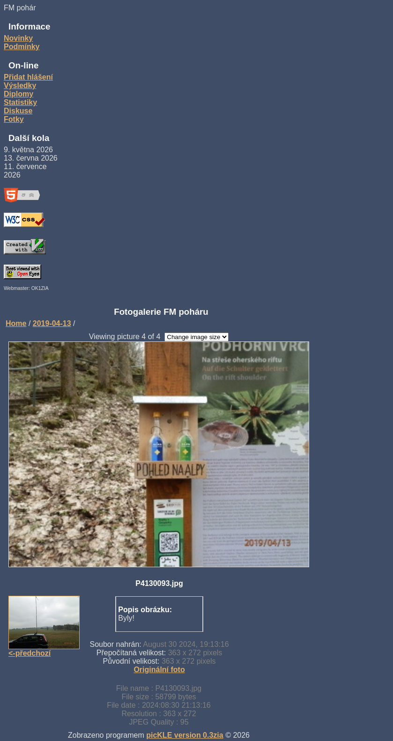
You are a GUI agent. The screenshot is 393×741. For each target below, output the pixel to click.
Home (16, 323)
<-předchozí (29, 653)
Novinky (18, 38)
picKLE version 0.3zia (184, 735)
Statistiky (20, 102)
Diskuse (18, 111)
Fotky (14, 119)
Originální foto (159, 670)
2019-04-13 (52, 323)
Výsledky (20, 85)
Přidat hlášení (28, 77)
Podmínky (21, 47)
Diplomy (18, 94)
